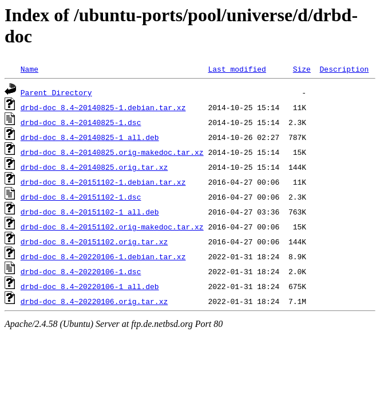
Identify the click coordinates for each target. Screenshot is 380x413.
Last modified (237, 69)
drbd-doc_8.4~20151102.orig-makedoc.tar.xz (112, 226)
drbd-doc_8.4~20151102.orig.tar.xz (94, 241)
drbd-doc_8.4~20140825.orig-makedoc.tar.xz (112, 152)
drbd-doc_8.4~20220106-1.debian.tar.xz (103, 256)
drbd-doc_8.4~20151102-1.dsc (81, 197)
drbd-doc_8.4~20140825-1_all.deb (90, 137)
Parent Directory (56, 92)
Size (302, 69)
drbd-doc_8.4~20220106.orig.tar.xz (94, 301)
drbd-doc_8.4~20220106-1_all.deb (90, 286)
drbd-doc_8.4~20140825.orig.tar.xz (94, 167)
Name (29, 69)
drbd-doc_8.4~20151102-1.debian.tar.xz (103, 182)
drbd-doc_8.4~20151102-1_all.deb (90, 211)
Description (344, 69)
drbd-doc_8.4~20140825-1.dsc (81, 122)
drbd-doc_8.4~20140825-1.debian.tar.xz (103, 107)
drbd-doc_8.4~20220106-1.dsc (81, 271)
